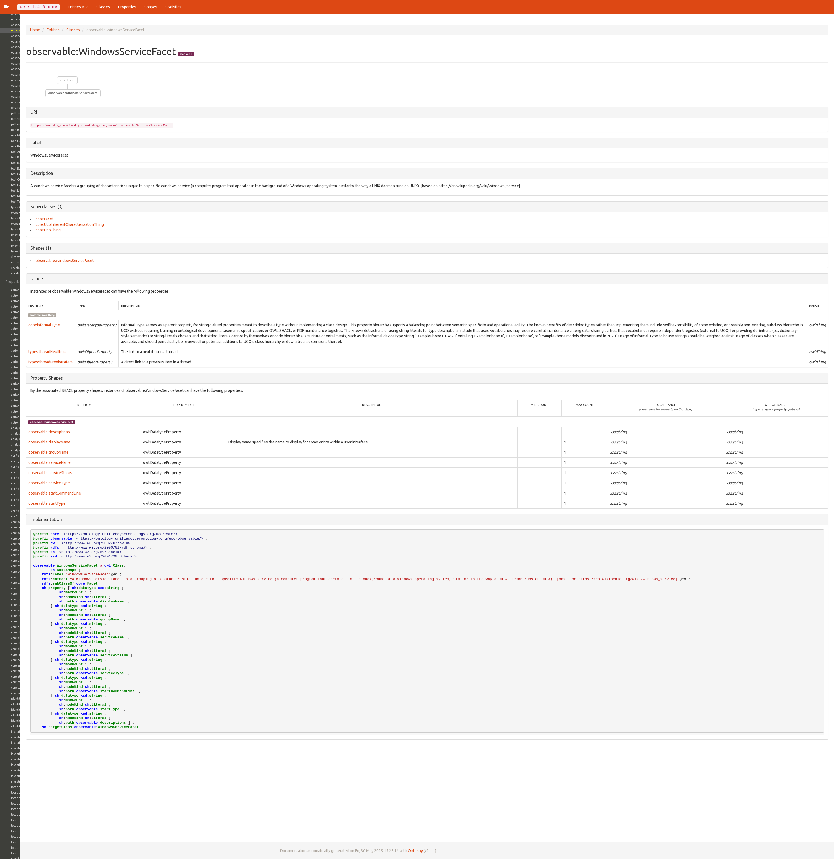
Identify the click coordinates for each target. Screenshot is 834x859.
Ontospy (394, 851)
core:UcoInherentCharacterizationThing (49, 224)
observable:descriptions (28, 432)
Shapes (150, 7)
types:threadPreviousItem (30, 362)
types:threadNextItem (26, 352)
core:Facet (47, 80)
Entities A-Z (78, 7)
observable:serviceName (29, 462)
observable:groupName (28, 452)
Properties (127, 7)
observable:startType (26, 503)
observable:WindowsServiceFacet (52, 93)
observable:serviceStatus (30, 473)
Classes (103, 7)
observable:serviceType (28, 483)
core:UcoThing (27, 230)
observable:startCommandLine (34, 493)
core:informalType (23, 325)
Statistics (173, 7)
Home (15, 30)
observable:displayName (29, 442)
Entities (32, 30)
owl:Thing (29, 315)
